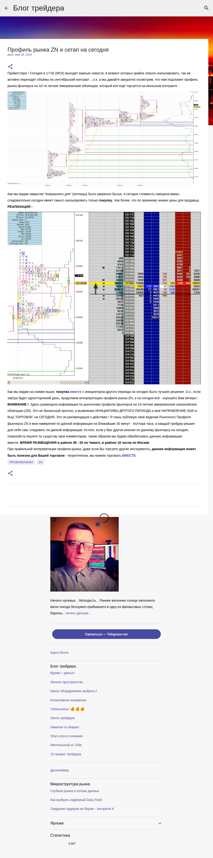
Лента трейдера (62, 718)
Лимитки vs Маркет (64, 727)
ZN (40, 462)
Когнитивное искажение (68, 700)
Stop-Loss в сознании (66, 736)
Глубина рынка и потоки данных (74, 791)
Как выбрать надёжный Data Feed (76, 800)
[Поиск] (206, 8)
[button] (10, 67)
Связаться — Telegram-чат (106, 634)
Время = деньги (62, 673)
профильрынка (21, 462)
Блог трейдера (38, 8)
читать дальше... (78, 613)
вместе (75, 392)
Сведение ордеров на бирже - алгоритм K (82, 809)
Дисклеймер (59, 770)
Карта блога (59, 652)
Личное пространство (66, 682)
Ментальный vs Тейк (66, 745)
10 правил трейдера (65, 754)
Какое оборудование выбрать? (73, 691)
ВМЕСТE (129, 455)
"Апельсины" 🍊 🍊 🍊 (67, 709)
